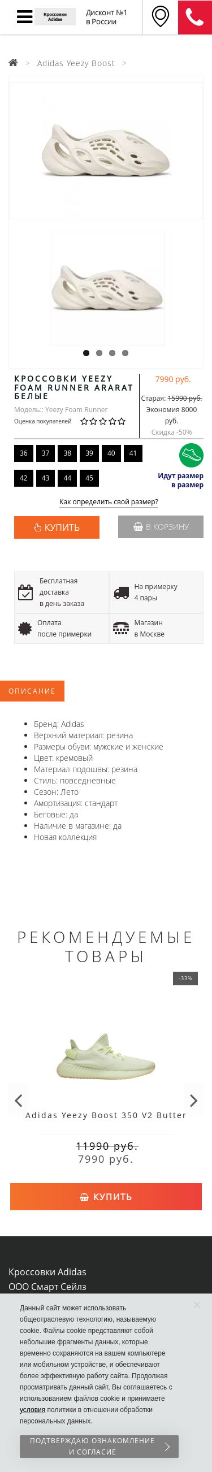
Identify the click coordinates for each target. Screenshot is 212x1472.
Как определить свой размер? (108, 502)
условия (32, 1410)
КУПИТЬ (62, 527)
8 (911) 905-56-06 (195, 17)
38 (67, 453)
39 (89, 453)
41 (133, 453)
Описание (32, 691)
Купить (106, 1196)
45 (89, 478)
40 (111, 453)
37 (46, 453)
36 (24, 453)
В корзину (161, 526)
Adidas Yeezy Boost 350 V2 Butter (106, 1115)
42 (24, 478)
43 (46, 478)
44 (67, 478)
